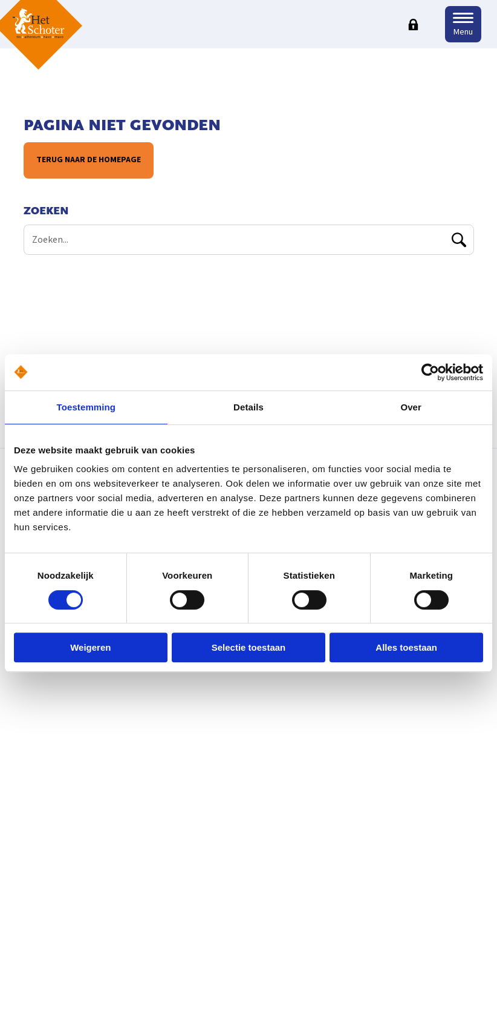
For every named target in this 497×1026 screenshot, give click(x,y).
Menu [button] (463, 32)
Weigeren (90, 647)
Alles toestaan (406, 647)
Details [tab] (248, 407)
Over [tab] (410, 407)
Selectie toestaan (249, 647)
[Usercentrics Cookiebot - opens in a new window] (430, 372)
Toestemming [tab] (86, 407)
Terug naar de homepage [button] (88, 160)
